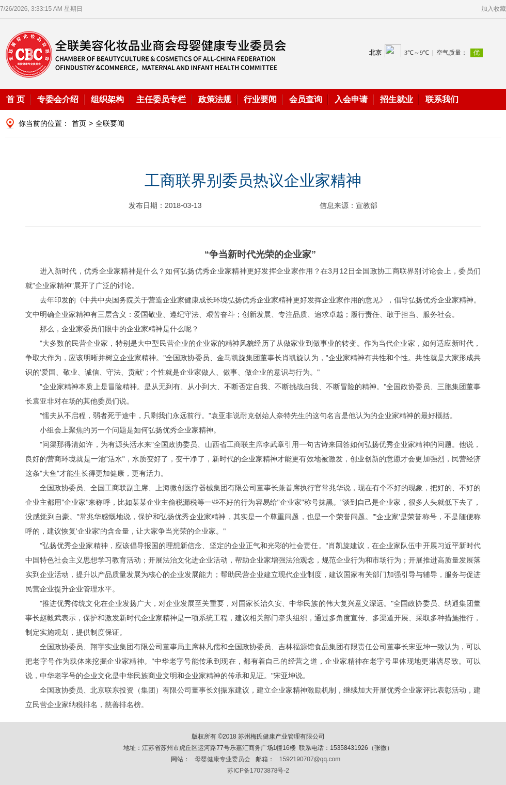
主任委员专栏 (161, 99)
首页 (79, 123)
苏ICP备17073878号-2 (258, 770)
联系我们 (441, 99)
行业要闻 (260, 99)
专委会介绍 (57, 99)
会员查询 (305, 99)
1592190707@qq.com (309, 759)
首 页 (15, 99)
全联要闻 (110, 123)
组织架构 (107, 99)
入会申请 (351, 99)
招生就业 (396, 99)
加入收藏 (493, 8)
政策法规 (214, 99)
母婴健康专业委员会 (222, 759)
